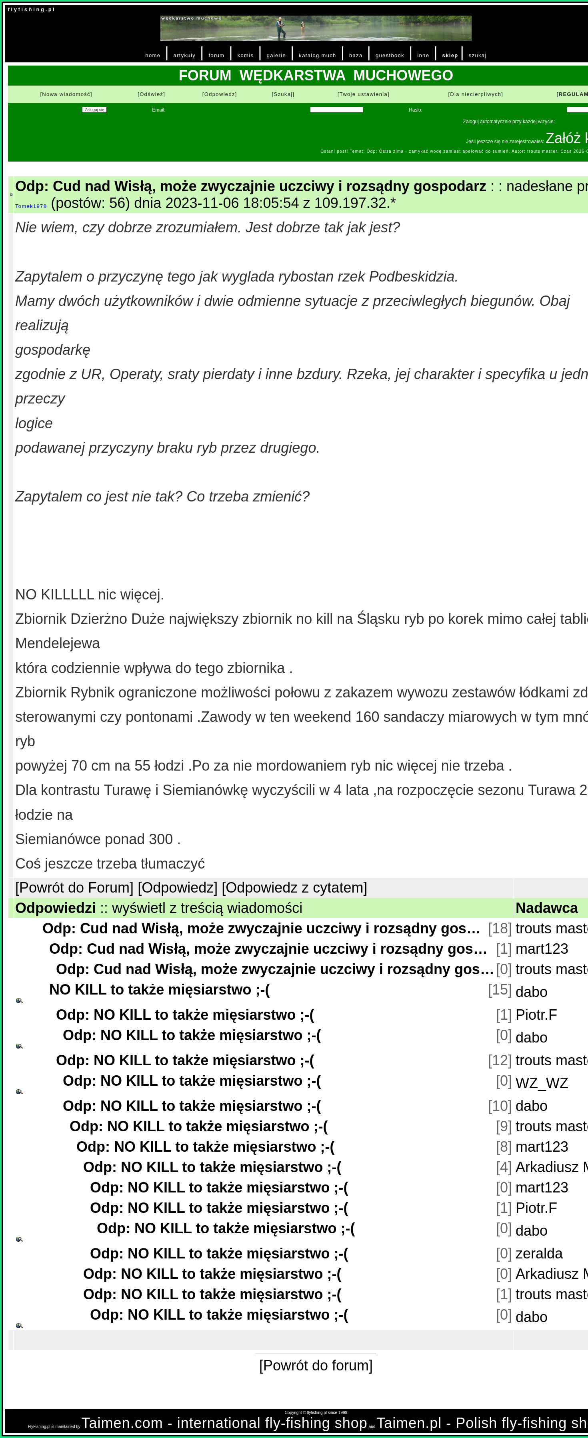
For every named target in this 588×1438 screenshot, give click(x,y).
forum (216, 55)
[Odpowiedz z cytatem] (294, 887)
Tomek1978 (31, 206)
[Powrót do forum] (316, 1365)
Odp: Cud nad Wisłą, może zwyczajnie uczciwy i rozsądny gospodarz (264, 928)
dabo (532, 992)
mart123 (542, 949)
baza (356, 55)
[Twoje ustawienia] (364, 94)
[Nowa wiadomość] (66, 94)
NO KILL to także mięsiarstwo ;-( (159, 989)
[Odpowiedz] (219, 94)
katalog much (317, 55)
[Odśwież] (151, 94)
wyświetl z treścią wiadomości (207, 908)
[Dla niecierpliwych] (475, 94)
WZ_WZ (542, 1083)
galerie (276, 55)
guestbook (390, 55)
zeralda (539, 1253)
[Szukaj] (283, 94)
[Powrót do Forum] (74, 887)
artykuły (185, 55)
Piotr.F (536, 1015)
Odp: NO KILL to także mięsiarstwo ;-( (185, 1015)
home (152, 55)
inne (423, 55)
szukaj (478, 55)
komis (246, 55)
